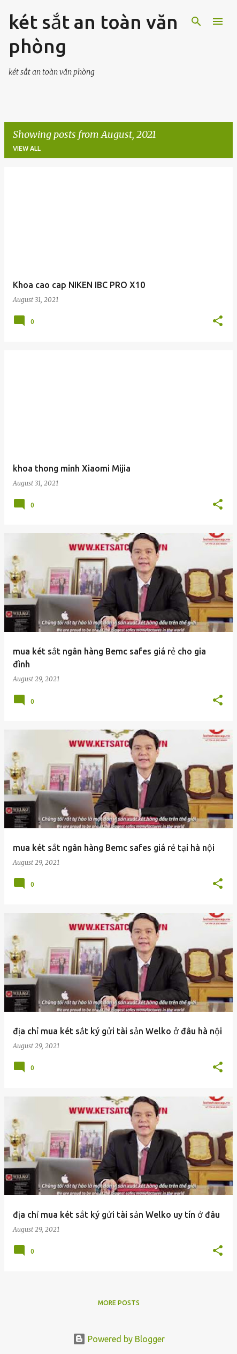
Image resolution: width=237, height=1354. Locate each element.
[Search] (196, 21)
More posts (119, 1302)
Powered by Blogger (119, 1339)
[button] (217, 321)
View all (27, 148)
